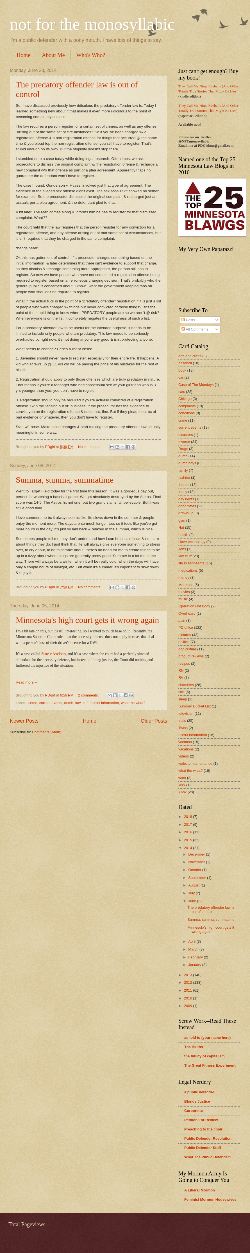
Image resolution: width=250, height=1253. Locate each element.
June (192, 901)
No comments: (90, 447)
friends (183, 485)
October (195, 870)
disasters (185, 435)
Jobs (182, 549)
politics (183, 642)
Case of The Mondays (196, 385)
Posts (188, 320)
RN (181, 670)
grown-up (186, 513)
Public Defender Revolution (207, 1138)
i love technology (191, 542)
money (183, 577)
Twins (183, 728)
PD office (185, 627)
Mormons (186, 585)
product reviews (191, 656)
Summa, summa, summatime (64, 479)
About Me (53, 55)
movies (184, 592)
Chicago (185, 399)
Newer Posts (24, 721)
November (197, 862)
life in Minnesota (191, 563)
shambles (186, 685)
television (186, 713)
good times (187, 506)
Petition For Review (201, 1120)
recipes (184, 663)
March (193, 949)
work (182, 778)
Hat (181, 527)
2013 (188, 975)
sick (181, 692)
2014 (188, 848)
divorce (184, 442)
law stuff (81, 703)
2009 (188, 1006)
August (194, 885)
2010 (188, 998)
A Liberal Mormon (199, 1190)
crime (32, 703)
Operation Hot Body (194, 606)
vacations (186, 749)
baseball (185, 363)
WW (181, 785)
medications (188, 570)
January (195, 965)
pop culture (187, 649)
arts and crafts (189, 356)
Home (23, 55)
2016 (188, 832)
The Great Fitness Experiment (209, 1065)
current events (50, 703)
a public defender (199, 1092)
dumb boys (187, 463)
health (183, 535)
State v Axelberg (54, 654)
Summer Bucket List (194, 706)
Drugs (183, 449)
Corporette (193, 1111)
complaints (187, 406)
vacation (185, 742)
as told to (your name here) (207, 1037)
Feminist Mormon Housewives (210, 1199)
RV (180, 677)
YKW (182, 792)
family (183, 470)
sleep (182, 699)
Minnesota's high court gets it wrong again (87, 620)
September (197, 878)
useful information (104, 703)
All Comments (194, 329)
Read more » (26, 682)
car (180, 377)
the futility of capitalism (204, 1056)
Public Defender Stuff (202, 1148)
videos (183, 756)
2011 (188, 990)
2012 (188, 982)
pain (181, 620)
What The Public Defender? (207, 1157)
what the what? (133, 703)
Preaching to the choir (203, 1129)
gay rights (186, 499)
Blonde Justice (197, 1101)
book (182, 370)
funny (182, 492)
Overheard (187, 613)
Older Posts (154, 721)
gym (181, 520)
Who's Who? (90, 55)
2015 (188, 840)
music (183, 599)
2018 (188, 817)
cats (181, 392)
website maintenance (195, 763)
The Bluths (193, 1047)
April (192, 941)
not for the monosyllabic (92, 24)
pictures (184, 635)
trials (182, 720)
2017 (188, 824)
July (192, 893)
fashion (184, 477)
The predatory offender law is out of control (210, 909)
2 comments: (89, 695)
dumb (68, 703)
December (197, 854)
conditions (186, 413)
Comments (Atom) (46, 732)
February (196, 957)
